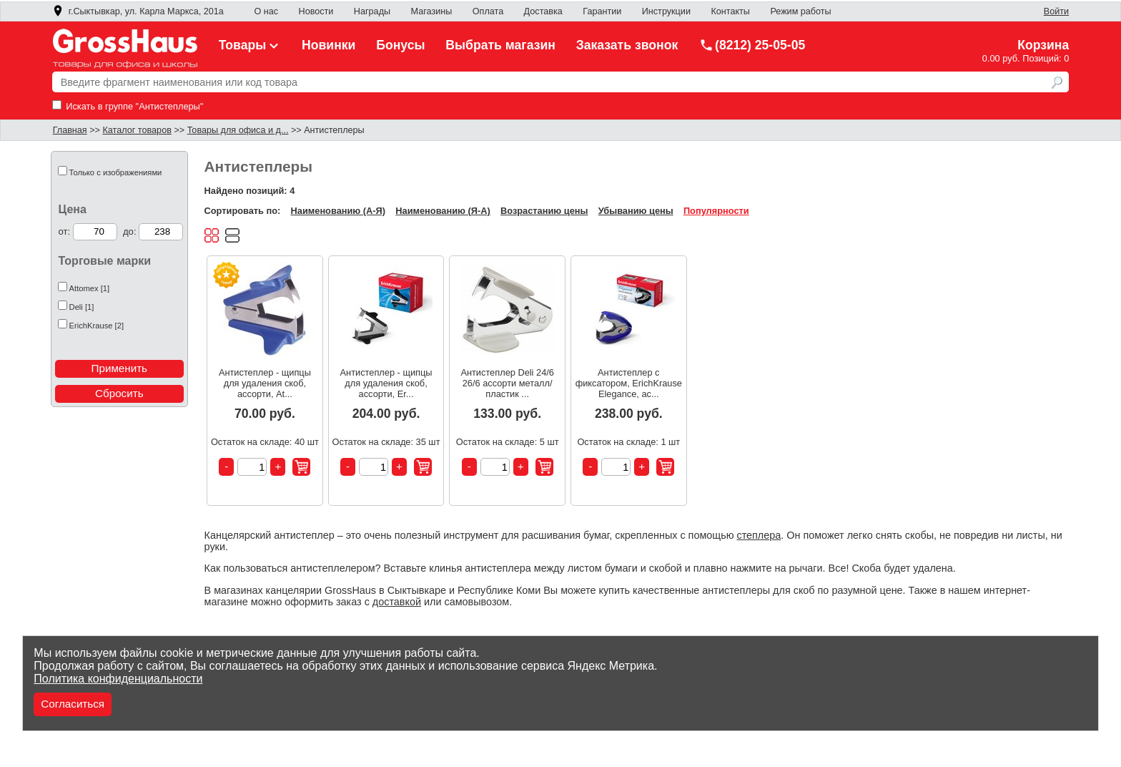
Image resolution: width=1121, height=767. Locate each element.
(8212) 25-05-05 (752, 45)
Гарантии (602, 11)
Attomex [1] (89, 288)
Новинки (328, 45)
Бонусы (400, 45)
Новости (316, 11)
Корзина (1043, 45)
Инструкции (666, 11)
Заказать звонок (627, 45)
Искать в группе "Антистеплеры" (128, 106)
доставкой (396, 601)
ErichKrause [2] (96, 325)
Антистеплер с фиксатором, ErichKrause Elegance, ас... (629, 383)
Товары (250, 45)
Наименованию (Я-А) (442, 210)
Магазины (432, 11)
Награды (372, 11)
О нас (266, 11)
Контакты (730, 11)
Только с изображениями (115, 172)
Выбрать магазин (500, 45)
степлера (758, 535)
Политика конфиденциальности (118, 679)
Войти (1056, 11)
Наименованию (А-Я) (338, 210)
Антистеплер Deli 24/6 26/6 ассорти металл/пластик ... (507, 383)
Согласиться (72, 704)
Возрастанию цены (544, 210)
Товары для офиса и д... (238, 130)
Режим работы (800, 11)
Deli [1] (81, 307)
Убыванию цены (635, 210)
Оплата (488, 11)
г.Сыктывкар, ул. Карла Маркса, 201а (138, 11)
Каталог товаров (136, 130)
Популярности (716, 210)
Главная (70, 130)
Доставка (543, 11)
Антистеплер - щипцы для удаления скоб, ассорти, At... (265, 383)
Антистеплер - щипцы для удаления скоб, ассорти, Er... (386, 383)
